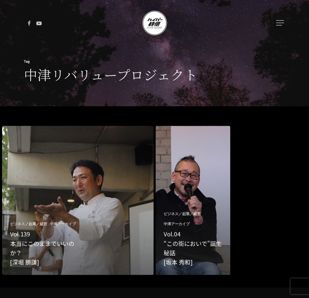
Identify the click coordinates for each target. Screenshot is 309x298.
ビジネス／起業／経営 (28, 224)
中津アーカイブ (63, 224)
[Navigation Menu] (280, 22)
